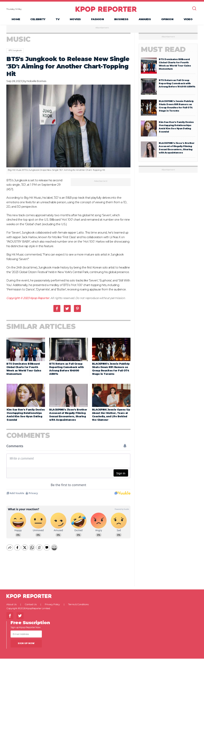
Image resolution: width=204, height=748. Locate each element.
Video (188, 19)
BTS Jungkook (15, 50)
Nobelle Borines (36, 81)
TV (57, 19)
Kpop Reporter (39, 298)
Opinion (167, 19)
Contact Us (30, 600)
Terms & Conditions (78, 600)
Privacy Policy (52, 600)
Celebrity (37, 19)
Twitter (67, 308)
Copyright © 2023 (18, 298)
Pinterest (77, 308)
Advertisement (102, 28)
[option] (68, 129)
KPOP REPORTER (106, 9)
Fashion (97, 19)
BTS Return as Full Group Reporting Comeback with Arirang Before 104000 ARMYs (177, 83)
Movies (75, 19)
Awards (145, 19)
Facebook (56, 308)
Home (16, 19)
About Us (11, 600)
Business (121, 19)
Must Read (163, 49)
